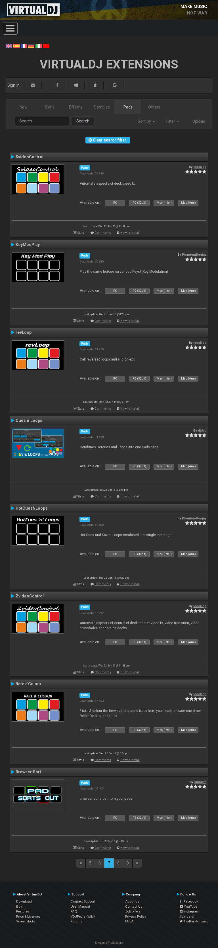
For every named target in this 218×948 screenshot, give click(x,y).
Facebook (189, 901)
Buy (19, 907)
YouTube (188, 907)
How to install (130, 233)
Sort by (146, 121)
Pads (128, 107)
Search (82, 121)
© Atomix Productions (109, 943)
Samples (102, 107)
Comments (103, 233)
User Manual (80, 907)
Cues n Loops (29, 420)
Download (24, 901)
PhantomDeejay (194, 255)
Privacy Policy (135, 916)
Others (154, 107)
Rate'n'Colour (28, 684)
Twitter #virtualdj (194, 921)
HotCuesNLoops (31, 508)
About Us (132, 901)
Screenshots (25, 921)
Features (22, 911)
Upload (198, 121)
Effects (76, 107)
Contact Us (133, 907)
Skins (49, 107)
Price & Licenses (28, 916)
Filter (172, 121)
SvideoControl (29, 157)
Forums (76, 921)
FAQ (74, 911)
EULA (129, 921)
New (24, 107)
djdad (202, 430)
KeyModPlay (28, 244)
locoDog (199, 167)
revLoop (24, 332)
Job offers (133, 911)
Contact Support (83, 901)
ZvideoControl (30, 596)
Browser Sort (28, 772)
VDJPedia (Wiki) (83, 916)
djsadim (200, 782)
